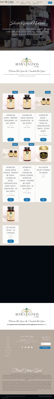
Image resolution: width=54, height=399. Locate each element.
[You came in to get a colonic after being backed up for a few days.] (30, 361)
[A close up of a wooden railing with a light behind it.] (16, 361)
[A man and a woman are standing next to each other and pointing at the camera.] (9, 361)
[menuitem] (17, 2)
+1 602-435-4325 (30, 339)
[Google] (32, 347)
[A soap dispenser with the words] (37, 361)
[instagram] (25, 347)
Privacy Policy (41, 396)
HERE (45, 324)
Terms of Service (48, 396)
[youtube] (28, 347)
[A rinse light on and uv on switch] (23, 361)
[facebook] (22, 347)
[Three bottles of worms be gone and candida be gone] (44, 361)
